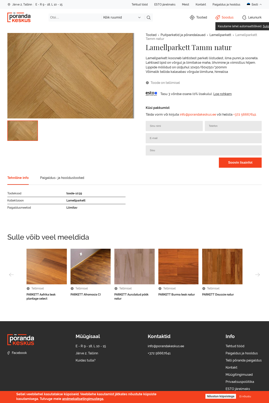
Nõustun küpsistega (220, 396)
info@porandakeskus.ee (198, 114)
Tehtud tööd (140, 4)
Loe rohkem (222, 94)
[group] (70, 75)
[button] (11, 274)
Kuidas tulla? (86, 360)
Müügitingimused (239, 375)
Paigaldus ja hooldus (226, 4)
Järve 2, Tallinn (19, 4)
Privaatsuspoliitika (240, 382)
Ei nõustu (245, 396)
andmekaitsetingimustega (82, 399)
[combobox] (123, 17)
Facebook (17, 353)
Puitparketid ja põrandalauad (183, 35)
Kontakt (201, 4)
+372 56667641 (244, 114)
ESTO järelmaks (164, 4)
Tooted (151, 35)
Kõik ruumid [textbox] (112, 17)
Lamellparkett (220, 35)
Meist (185, 4)
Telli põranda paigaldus (244, 360)
